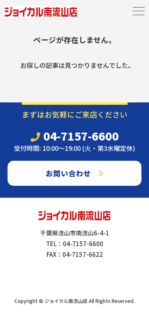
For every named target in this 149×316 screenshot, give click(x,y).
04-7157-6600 (75, 136)
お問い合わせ (74, 173)
